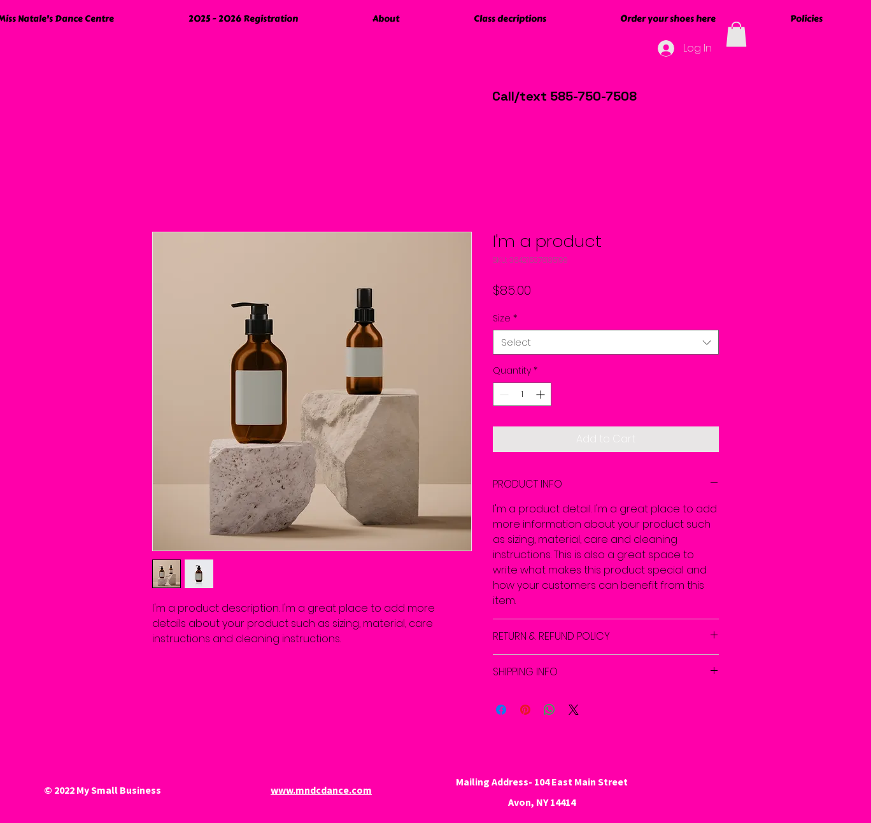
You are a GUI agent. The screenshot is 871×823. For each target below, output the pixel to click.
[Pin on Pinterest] (525, 709)
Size (505, 319)
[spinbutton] (522, 394)
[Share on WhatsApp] (549, 709)
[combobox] (606, 342)
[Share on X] (573, 709)
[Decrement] (503, 394)
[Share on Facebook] (501, 709)
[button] (736, 34)
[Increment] (541, 394)
